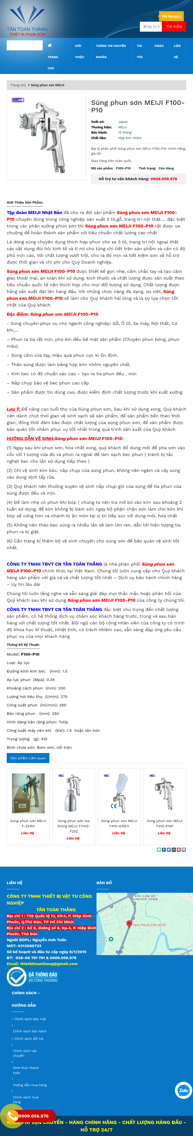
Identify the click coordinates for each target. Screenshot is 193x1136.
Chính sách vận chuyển (25, 1053)
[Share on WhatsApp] (158, 850)
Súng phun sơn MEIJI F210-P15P (165, 823)
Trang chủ (53, 56)
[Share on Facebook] (163, 850)
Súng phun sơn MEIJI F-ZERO (28, 823)
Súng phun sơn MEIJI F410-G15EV (119, 823)
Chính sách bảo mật (30, 1019)
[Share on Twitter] (168, 850)
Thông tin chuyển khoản (111, 51)
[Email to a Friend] (173, 850)
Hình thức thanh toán (26, 1070)
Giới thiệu (79, 51)
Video (159, 46)
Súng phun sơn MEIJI (47, 85)
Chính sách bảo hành (29, 1031)
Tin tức (140, 51)
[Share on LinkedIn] (183, 850)
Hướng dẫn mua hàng (30, 1085)
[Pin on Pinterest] (178, 850)
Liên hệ (177, 51)
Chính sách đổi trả (28, 1039)
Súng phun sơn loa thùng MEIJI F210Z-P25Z (73, 826)
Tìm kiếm (174, 26)
